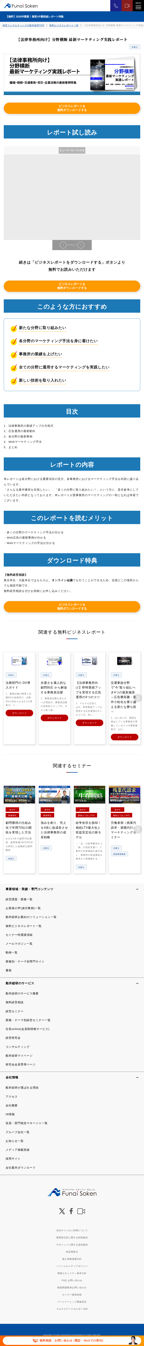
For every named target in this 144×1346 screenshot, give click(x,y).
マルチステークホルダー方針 (72, 1308)
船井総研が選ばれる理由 (22, 1087)
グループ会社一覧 (18, 1131)
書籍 (9, 970)
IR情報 (10, 1114)
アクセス (12, 1096)
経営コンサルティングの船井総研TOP (23, 25)
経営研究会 (13, 1037)
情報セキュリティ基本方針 (72, 1273)
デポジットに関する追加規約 (72, 1244)
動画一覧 (12, 952)
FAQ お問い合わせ (72, 1280)
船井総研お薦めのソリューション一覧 (31, 917)
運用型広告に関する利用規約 (72, 1237)
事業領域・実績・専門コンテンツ (29, 889)
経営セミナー (15, 1011)
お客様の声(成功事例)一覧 (23, 908)
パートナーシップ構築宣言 (72, 1301)
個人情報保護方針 (72, 1258)
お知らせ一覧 (15, 1140)
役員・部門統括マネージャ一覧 (27, 1123)
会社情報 (12, 1077)
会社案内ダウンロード (21, 1167)
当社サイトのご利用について (72, 1230)
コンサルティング (18, 1046)
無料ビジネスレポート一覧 (64, 25)
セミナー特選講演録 (19, 934)
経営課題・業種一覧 (19, 899)
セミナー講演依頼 (72, 1294)
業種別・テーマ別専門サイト (25, 961)
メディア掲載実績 (18, 1149)
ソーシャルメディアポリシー (72, 1266)
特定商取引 (72, 1251)
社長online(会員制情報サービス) (28, 1028)
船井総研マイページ (19, 1055)
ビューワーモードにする (72, 150)
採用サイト (13, 1158)
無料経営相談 (15, 1002)
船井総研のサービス (20, 983)
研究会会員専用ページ (21, 1064)
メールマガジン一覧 (19, 943)
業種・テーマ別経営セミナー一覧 (28, 1019)
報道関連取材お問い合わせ (72, 1287)
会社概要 (12, 1105)
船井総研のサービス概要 (22, 993)
